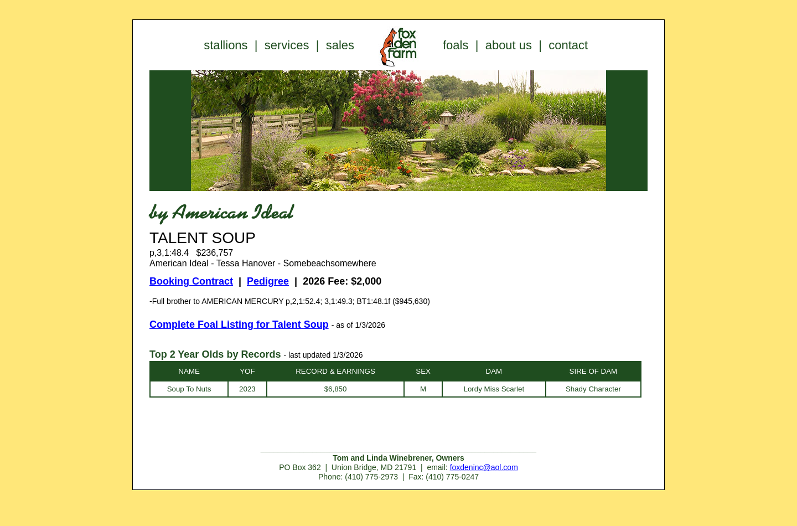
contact (568, 45)
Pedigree (268, 281)
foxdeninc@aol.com (484, 467)
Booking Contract (191, 281)
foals (455, 45)
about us (508, 45)
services (287, 45)
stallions (225, 45)
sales (340, 45)
